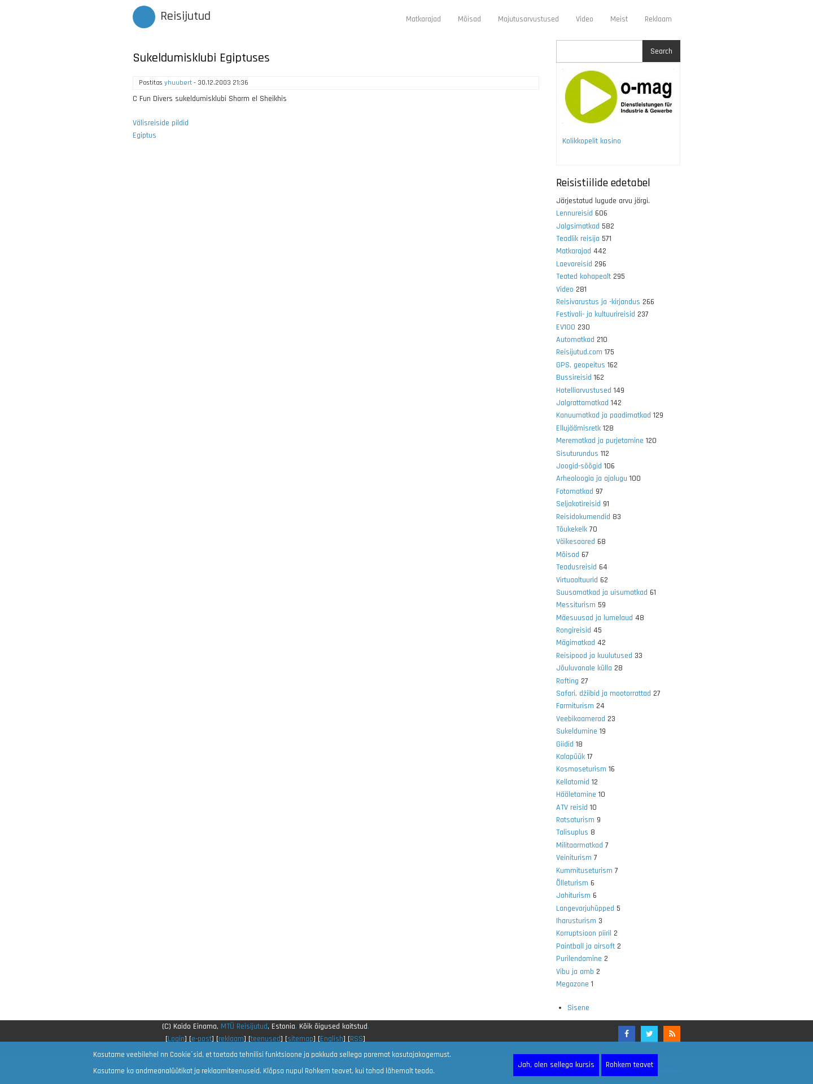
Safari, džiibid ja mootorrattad (603, 693)
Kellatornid (572, 782)
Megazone (572, 984)
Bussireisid (574, 377)
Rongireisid (573, 630)
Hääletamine (576, 794)
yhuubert (178, 82)
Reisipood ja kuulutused (594, 656)
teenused (266, 1039)
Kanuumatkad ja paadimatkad (603, 415)
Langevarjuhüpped (585, 908)
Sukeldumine (576, 731)
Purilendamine (579, 959)
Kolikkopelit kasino (591, 141)
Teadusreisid (576, 567)
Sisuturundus (577, 454)
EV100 (565, 327)
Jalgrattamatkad (582, 403)
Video (584, 19)
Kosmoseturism (581, 769)
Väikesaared (575, 542)
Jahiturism (573, 895)
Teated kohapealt (583, 276)
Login (176, 1039)
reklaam (231, 1039)
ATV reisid (572, 807)
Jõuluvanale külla (584, 668)
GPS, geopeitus (580, 365)
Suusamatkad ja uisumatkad (602, 592)
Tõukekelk (571, 529)
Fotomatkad (574, 491)
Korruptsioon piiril (583, 933)
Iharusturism (576, 921)
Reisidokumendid (583, 517)
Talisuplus (572, 832)
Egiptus (144, 135)
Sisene (578, 1008)
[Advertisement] (336, 298)
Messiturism (576, 605)
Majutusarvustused (528, 19)
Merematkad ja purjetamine (600, 441)
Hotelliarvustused (583, 390)
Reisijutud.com (579, 352)
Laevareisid (574, 264)
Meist (619, 19)
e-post (201, 1039)
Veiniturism (574, 858)
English (331, 1039)
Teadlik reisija (578, 239)
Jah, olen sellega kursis (556, 1065)
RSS (356, 1039)
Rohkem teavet (629, 1065)
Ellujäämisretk (578, 428)
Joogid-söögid (579, 466)
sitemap (300, 1039)
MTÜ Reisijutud (244, 1026)
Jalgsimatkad (578, 226)
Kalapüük (570, 757)
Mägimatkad (575, 643)
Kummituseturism (584, 871)
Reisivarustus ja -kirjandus (598, 302)
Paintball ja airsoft (585, 946)
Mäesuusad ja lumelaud (594, 618)
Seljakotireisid (578, 504)
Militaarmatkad (579, 845)
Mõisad (469, 19)
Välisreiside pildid (161, 123)
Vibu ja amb (575, 972)
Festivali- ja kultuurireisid (595, 314)
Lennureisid (574, 213)
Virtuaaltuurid (577, 580)
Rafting (567, 681)
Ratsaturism (575, 820)
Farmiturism (575, 706)
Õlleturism (572, 883)
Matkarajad (423, 19)
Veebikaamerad (580, 719)
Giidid (565, 744)
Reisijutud (185, 16)
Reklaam (658, 19)
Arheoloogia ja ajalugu (591, 478)
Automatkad (575, 340)
